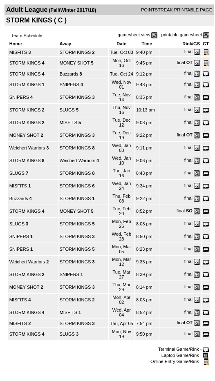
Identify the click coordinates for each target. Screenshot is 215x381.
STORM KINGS (75, 52)
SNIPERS (69, 84)
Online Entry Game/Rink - (179, 361)
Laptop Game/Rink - (185, 355)
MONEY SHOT (75, 62)
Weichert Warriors (27, 147)
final (188, 51)
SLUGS (67, 109)
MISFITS (18, 52)
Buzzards (69, 73)
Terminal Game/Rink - (183, 349)
